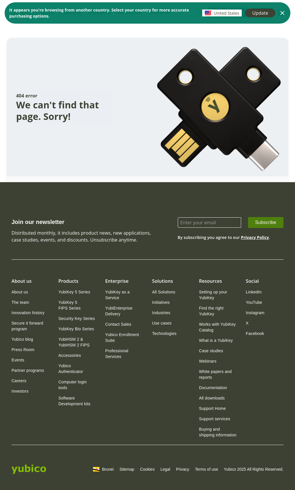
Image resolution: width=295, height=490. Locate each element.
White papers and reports (215, 374)
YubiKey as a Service (117, 295)
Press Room (23, 349)
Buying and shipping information (218, 432)
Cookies (147, 469)
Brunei (103, 469)
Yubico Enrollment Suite (122, 337)
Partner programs (28, 370)
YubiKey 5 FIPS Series (69, 305)
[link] (265, 222)
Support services (214, 418)
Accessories (69, 355)
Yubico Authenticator (70, 368)
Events (18, 360)
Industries (161, 312)
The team (20, 302)
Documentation (213, 387)
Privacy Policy (255, 237)
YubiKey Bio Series (76, 329)
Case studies (211, 350)
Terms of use (206, 469)
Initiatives (161, 302)
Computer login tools (72, 385)
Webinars (208, 361)
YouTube (254, 302)
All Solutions (163, 292)
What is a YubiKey (216, 340)
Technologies (164, 333)
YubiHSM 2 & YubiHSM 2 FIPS (74, 342)
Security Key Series (76, 318)
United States (222, 13)
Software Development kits (74, 401)
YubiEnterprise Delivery (119, 311)
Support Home (212, 408)
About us (20, 292)
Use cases (162, 323)
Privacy (182, 469)
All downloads (212, 398)
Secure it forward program (27, 326)
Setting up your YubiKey (213, 295)
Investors (20, 391)
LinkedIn (254, 292)
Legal (165, 469)
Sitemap (127, 469)
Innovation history (28, 312)
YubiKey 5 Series (74, 292)
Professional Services (116, 353)
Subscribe (265, 222)
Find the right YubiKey (211, 311)
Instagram (255, 312)
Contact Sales (118, 324)
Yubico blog (22, 339)
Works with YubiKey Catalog (217, 327)
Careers (19, 380)
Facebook (255, 333)
